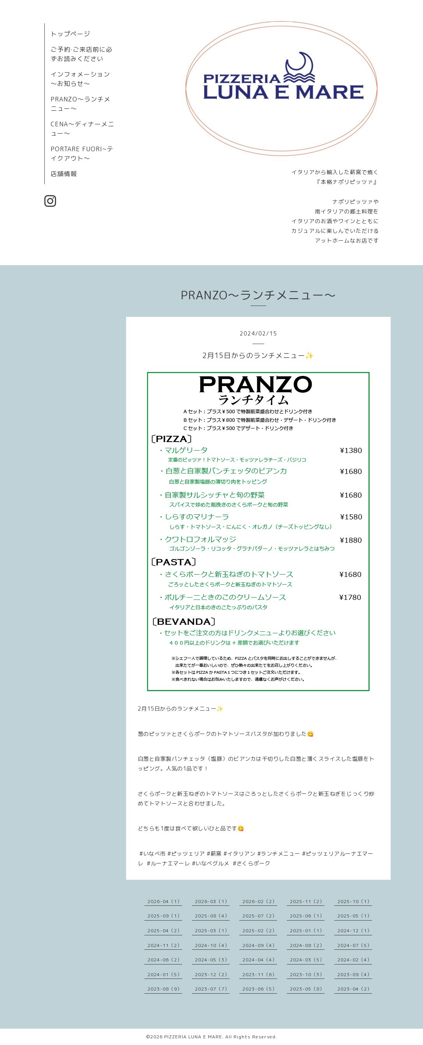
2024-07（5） (354, 945)
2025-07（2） (259, 915)
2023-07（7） (212, 989)
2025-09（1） (164, 915)
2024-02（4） (354, 959)
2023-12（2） (212, 974)
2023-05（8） (307, 989)
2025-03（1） (212, 930)
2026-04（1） (164, 901)
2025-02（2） (259, 930)
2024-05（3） (212, 959)
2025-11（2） (307, 901)
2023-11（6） (259, 974)
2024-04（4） (259, 959)
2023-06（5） (259, 989)
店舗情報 (64, 174)
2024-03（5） (307, 959)
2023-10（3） (307, 974)
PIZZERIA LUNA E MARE (193, 1036)
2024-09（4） (259, 945)
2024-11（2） (164, 945)
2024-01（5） (164, 974)
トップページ (70, 34)
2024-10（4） (212, 945)
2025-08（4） (212, 915)
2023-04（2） (354, 989)
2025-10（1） (354, 901)
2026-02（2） (259, 901)
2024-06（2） (164, 959)
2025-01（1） (307, 930)
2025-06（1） (307, 915)
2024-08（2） (307, 945)
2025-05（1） (354, 915)
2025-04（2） (164, 930)
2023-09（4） (354, 974)
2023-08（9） (164, 989)
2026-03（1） (212, 901)
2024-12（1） (354, 930)
